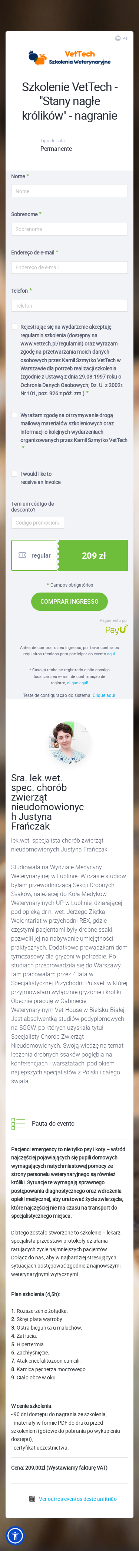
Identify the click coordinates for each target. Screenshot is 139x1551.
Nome (18, 176)
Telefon (19, 290)
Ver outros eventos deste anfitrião (73, 1498)
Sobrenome (24, 214)
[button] (15, 1536)
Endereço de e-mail (32, 252)
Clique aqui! (104, 695)
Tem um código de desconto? (32, 507)
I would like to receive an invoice (35, 478)
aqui (111, 653)
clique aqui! (77, 682)
